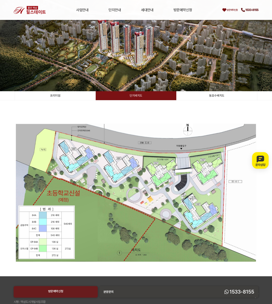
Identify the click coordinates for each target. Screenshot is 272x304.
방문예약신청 (171, 10)
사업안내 (83, 10)
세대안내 (140, 10)
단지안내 (111, 10)
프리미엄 (55, 96)
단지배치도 (136, 96)
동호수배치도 (217, 96)
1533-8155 (247, 10)
